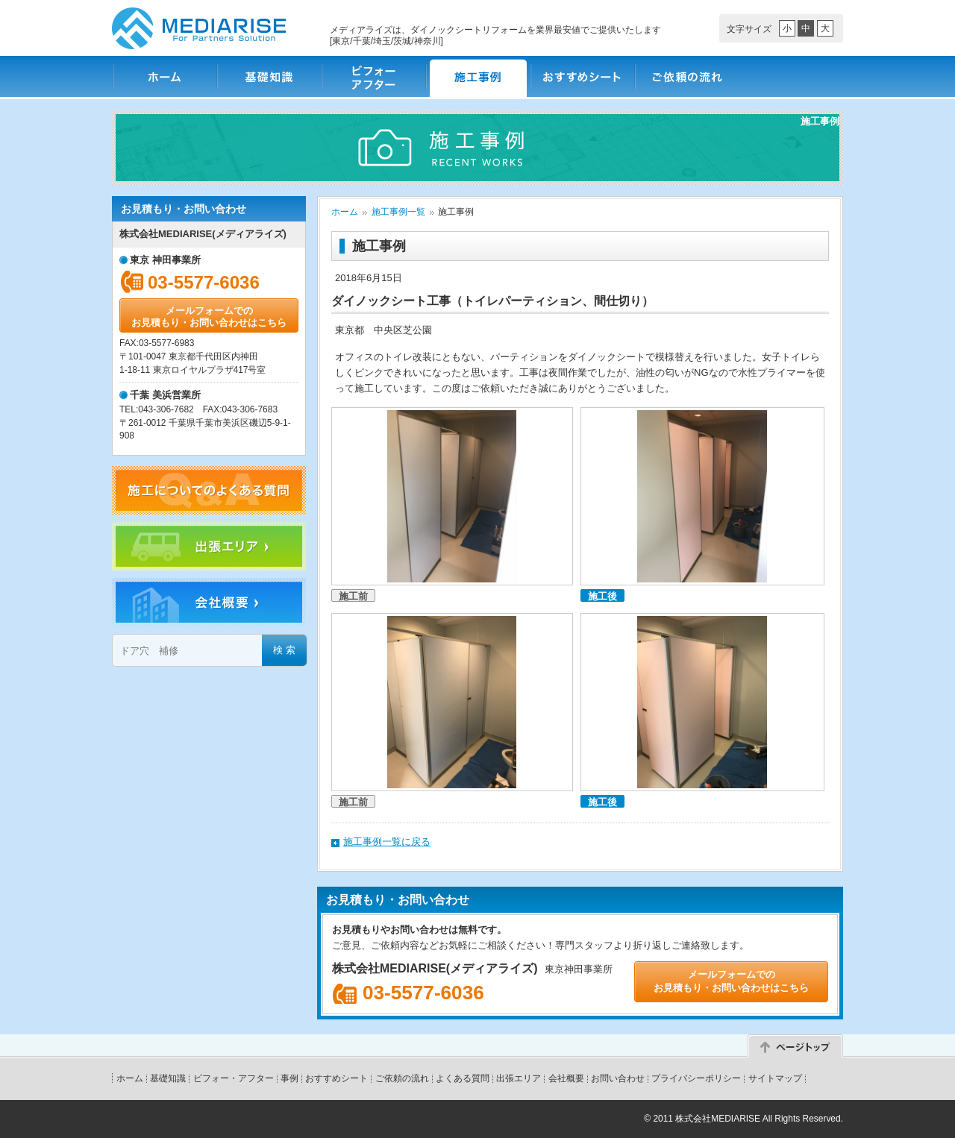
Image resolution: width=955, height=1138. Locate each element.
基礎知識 (268, 76)
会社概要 (566, 1078)
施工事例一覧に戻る (386, 841)
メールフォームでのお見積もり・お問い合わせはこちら (208, 316)
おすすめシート (582, 76)
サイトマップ (775, 1078)
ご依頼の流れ (686, 76)
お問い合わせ (618, 1078)
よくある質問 (462, 1078)
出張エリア (518, 1078)
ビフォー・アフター (373, 76)
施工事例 (477, 76)
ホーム (164, 76)
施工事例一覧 (398, 212)
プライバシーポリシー (696, 1078)
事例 (289, 1078)
